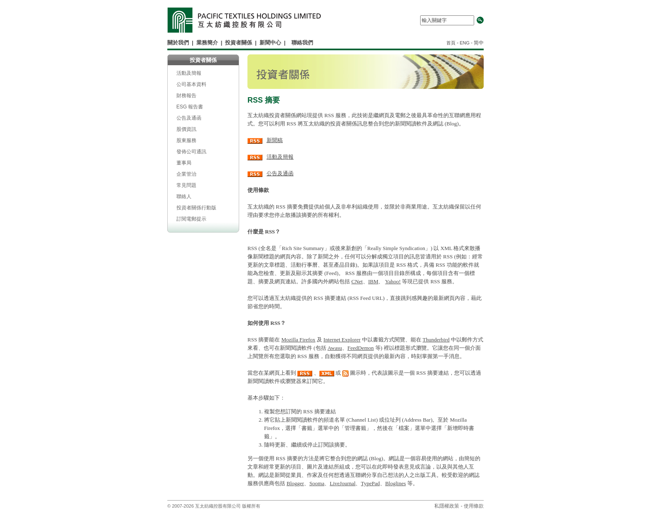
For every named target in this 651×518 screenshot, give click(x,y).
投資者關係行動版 (196, 208)
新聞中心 (270, 42)
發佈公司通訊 (191, 152)
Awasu (335, 348)
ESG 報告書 (189, 107)
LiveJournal (342, 483)
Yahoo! (393, 281)
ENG (465, 42)
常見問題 (186, 185)
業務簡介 (207, 42)
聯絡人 (183, 196)
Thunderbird (436, 339)
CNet (356, 281)
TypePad (370, 483)
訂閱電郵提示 (191, 219)
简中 (479, 43)
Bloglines (395, 483)
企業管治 (186, 174)
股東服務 (186, 140)
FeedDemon (361, 348)
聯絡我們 (302, 42)
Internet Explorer (341, 339)
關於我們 (178, 42)
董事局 (183, 163)
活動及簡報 (188, 73)
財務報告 (186, 95)
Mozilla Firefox (298, 339)
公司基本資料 (191, 84)
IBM (373, 281)
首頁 (451, 42)
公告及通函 (188, 118)
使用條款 (474, 506)
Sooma (316, 483)
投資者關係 (238, 42)
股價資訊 (186, 129)
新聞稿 (275, 140)
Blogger (295, 483)
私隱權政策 (446, 506)
